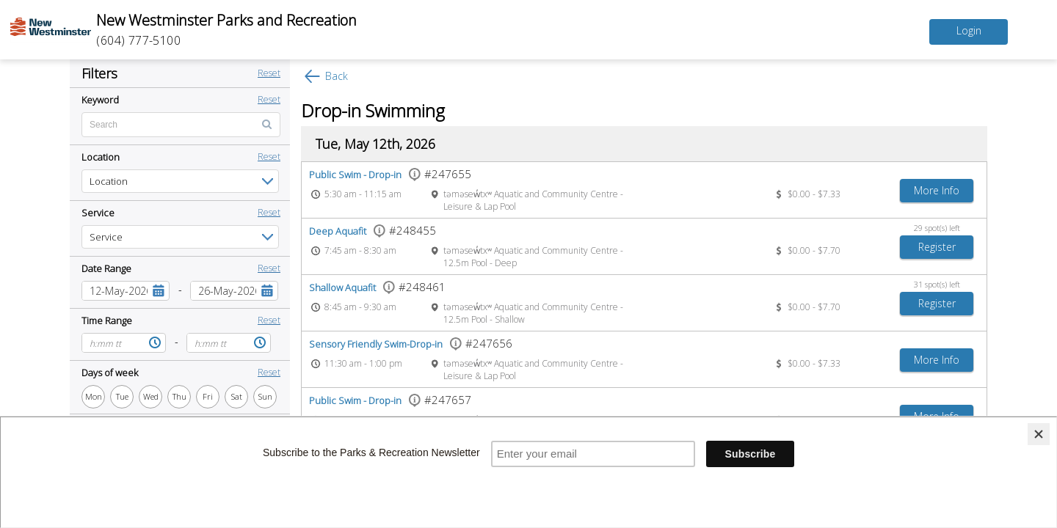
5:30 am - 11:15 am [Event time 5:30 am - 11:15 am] (363, 194)
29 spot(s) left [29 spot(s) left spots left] (937, 227)
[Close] (1039, 434)
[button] (158, 291)
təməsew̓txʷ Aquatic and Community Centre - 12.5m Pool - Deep (533, 256)
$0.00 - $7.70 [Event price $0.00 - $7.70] (814, 250)
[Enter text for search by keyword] (180, 124)
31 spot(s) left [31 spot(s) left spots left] (937, 284)
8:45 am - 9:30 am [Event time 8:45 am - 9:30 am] (360, 307)
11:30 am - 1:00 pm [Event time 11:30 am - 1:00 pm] (363, 363)
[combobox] (115, 291)
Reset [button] (269, 73)
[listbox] (180, 181)
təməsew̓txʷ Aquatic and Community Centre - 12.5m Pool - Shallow (533, 313)
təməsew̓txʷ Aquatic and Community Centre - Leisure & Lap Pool (533, 200)
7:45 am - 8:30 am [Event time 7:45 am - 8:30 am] (360, 250)
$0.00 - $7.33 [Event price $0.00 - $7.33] (814, 194)
